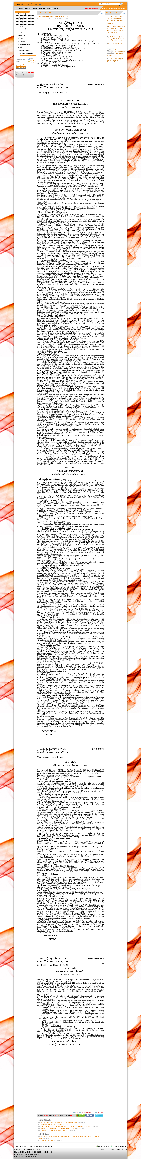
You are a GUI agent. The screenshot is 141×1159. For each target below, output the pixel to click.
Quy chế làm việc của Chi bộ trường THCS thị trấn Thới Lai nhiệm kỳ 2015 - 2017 (70, 1126)
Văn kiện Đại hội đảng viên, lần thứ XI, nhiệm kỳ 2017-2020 (63, 1122)
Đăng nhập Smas (44, 8)
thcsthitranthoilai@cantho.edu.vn (29, 1154)
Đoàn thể (29, 4)
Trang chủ (19, 8)
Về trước (99, 1113)
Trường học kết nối (31, 8)
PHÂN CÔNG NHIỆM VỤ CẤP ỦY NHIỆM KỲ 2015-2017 (62, 1128)
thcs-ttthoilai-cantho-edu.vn (28, 1156)
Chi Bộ (37, 4)
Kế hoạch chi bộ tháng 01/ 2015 (54, 1124)
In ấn (75, 1113)
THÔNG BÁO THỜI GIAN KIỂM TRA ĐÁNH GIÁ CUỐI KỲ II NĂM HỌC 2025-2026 (115, 38)
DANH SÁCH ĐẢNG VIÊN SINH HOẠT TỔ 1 (58, 1130)
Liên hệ (54, 8)
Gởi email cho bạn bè (86, 1113)
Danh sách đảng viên (51, 1140)
